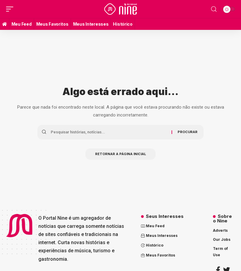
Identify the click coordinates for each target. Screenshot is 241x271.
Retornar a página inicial (120, 154)
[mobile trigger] (11, 9)
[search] (214, 9)
